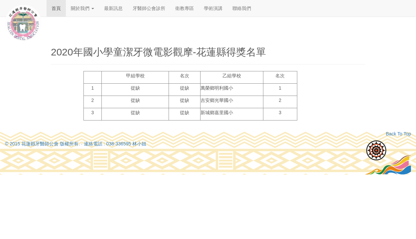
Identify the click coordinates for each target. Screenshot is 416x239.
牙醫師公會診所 (149, 8)
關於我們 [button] (82, 8)
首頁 (56, 8)
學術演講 (213, 8)
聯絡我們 (241, 8)
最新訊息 (113, 8)
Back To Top (398, 133)
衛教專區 (184, 8)
